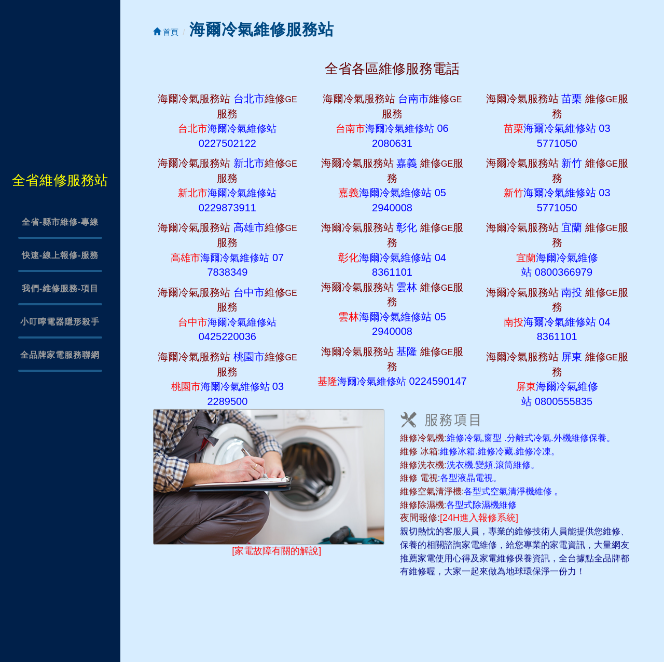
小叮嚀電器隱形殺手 (60, 321)
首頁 (165, 32)
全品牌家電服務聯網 (60, 354)
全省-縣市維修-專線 (60, 222)
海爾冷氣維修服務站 (261, 29)
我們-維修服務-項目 (60, 288)
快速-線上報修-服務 (60, 255)
